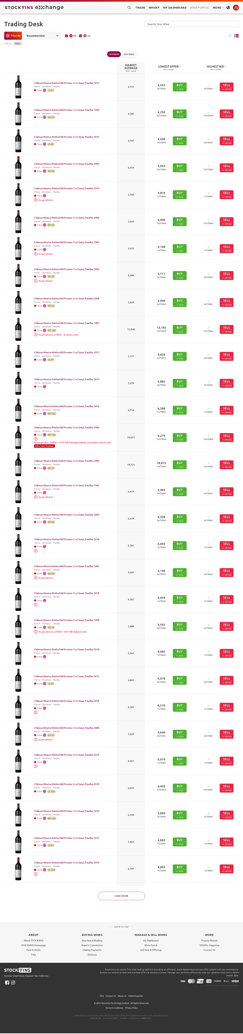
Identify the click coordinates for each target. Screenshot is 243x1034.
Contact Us (209, 949)
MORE (218, 7)
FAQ (33, 954)
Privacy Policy (131, 1007)
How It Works (33, 949)
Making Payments (92, 949)
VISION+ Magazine (209, 945)
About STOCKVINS (33, 940)
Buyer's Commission (92, 945)
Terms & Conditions (114, 1007)
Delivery (92, 954)
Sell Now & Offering (150, 949)
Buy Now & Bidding (92, 940)
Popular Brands (209, 940)
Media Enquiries (135, 995)
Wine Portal (199, 7)
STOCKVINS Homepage (33, 945)
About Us (122, 995)
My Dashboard (150, 940)
